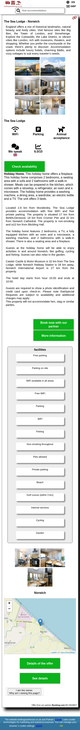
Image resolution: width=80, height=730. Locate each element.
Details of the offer (40, 663)
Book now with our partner (53, 324)
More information (53, 335)
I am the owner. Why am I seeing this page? (24, 691)
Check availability (24, 166)
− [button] (9, 609)
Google (58, 719)
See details (40, 678)
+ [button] (9, 603)
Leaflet (54, 652)
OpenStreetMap (67, 652)
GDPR (39, 726)
